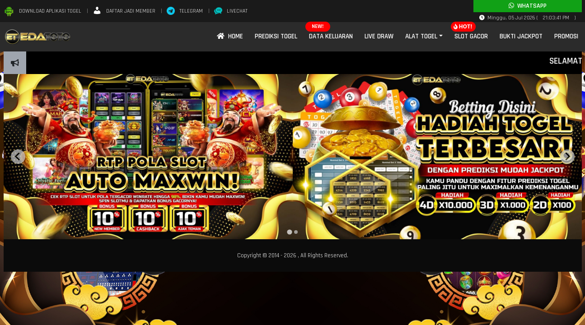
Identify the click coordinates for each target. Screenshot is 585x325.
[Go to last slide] (18, 156)
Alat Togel (421, 36)
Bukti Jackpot (521, 36)
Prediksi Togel (276, 36)
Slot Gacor (471, 36)
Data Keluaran (331, 36)
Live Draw (379, 36)
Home (230, 36)
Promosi (566, 36)
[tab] (289, 231)
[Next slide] (567, 156)
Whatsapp (528, 6)
